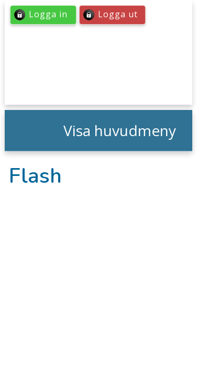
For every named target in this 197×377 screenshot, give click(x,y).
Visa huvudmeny (119, 130)
